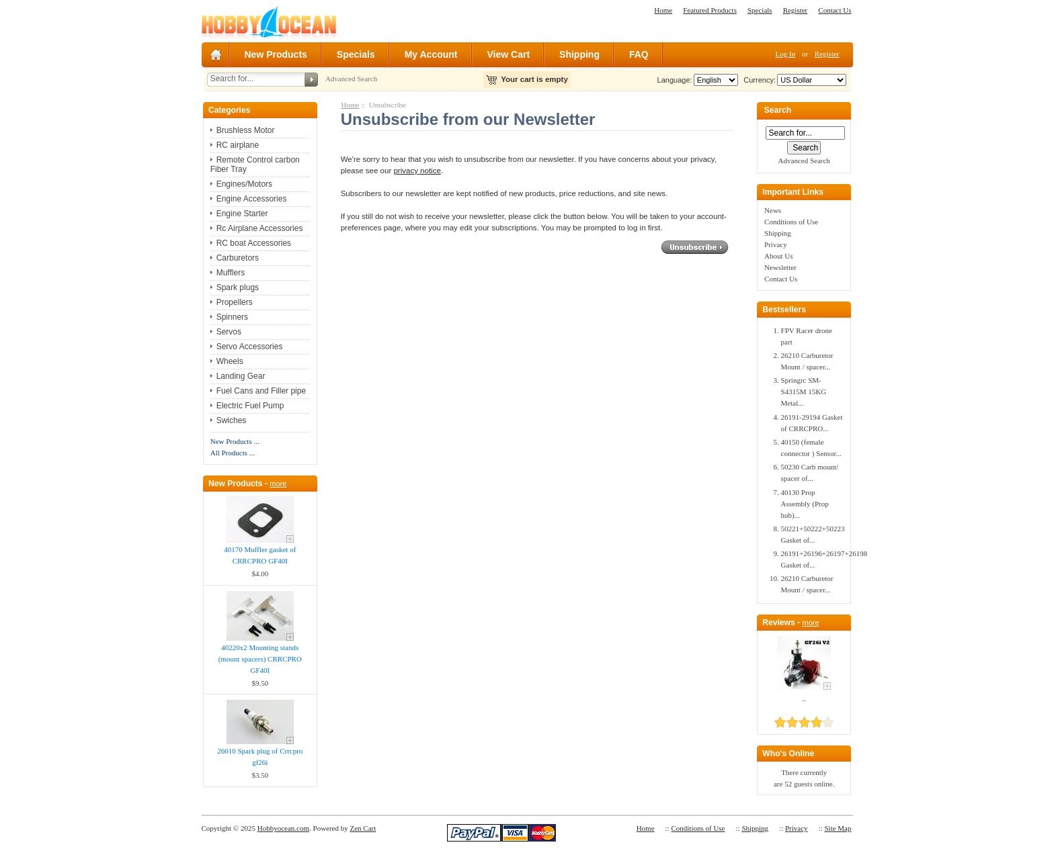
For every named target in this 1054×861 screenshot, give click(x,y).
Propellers (234, 302)
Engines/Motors (244, 184)
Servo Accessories (249, 346)
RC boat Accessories (253, 243)
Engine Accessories (251, 198)
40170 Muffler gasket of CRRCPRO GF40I (260, 555)
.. (804, 698)
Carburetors (237, 258)
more (278, 484)
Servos (228, 331)
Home (663, 10)
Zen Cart (363, 828)
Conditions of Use (791, 222)
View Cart (508, 54)
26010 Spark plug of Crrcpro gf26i (259, 756)
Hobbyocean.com (283, 828)
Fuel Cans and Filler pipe (261, 391)
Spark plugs (237, 287)
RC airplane (237, 145)
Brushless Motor (245, 130)
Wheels (229, 361)
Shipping (579, 54)
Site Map (837, 828)
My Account (431, 54)
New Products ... (234, 441)
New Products (276, 54)
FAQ (639, 54)
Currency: (757, 80)
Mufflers (230, 272)
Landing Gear (241, 376)
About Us (778, 256)
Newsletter (780, 267)
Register (795, 10)
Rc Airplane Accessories (259, 228)
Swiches (231, 420)
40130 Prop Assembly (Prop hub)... (805, 503)
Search (777, 111)
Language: (674, 80)
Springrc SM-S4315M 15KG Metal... (804, 391)
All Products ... (232, 453)
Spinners (232, 317)
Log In (786, 54)
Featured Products (710, 10)
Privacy (775, 244)
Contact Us (834, 10)
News (772, 210)
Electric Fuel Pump (250, 405)
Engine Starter (242, 213)
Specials (759, 10)
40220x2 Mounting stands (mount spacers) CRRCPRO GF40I (260, 658)
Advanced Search (351, 79)
